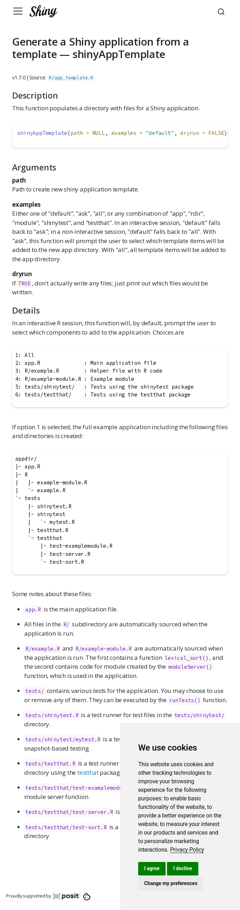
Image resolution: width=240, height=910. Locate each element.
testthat (87, 772)
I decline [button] (182, 868)
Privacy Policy (187, 849)
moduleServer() (190, 666)
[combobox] (222, 11)
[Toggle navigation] (18, 11)
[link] (187, 849)
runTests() (184, 700)
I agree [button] (152, 868)
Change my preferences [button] (170, 883)
